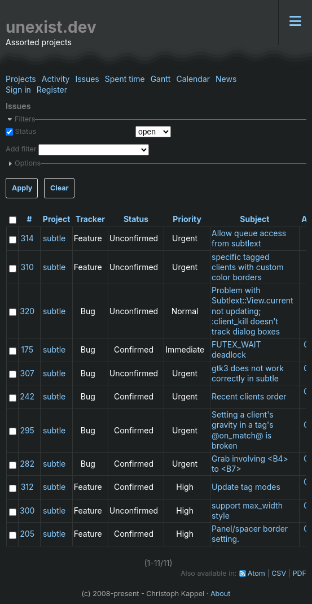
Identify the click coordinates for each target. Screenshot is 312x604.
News (226, 79)
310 (27, 267)
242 (27, 396)
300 (27, 510)
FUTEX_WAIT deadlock (236, 349)
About (220, 593)
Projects (21, 79)
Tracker (90, 219)
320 (27, 311)
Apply (22, 188)
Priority (187, 219)
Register (52, 89)
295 (27, 430)
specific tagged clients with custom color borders (247, 267)
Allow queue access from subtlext (249, 238)
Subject (254, 219)
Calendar (193, 79)
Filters (25, 119)
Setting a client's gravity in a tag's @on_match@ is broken (243, 430)
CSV (278, 573)
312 (27, 487)
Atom (256, 573)
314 (26, 238)
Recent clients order (249, 396)
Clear (59, 188)
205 (27, 533)
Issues (87, 79)
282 (27, 463)
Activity (56, 79)
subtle (54, 238)
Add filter (21, 149)
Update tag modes (246, 487)
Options (28, 163)
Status (24, 131)
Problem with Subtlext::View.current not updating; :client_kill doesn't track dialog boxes (252, 310)
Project (57, 219)
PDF (299, 573)
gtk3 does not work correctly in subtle (248, 373)
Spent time (125, 79)
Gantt (161, 79)
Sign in (18, 89)
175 (27, 349)
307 (27, 373)
